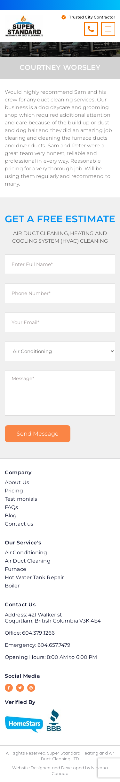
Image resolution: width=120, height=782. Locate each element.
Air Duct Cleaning (28, 561)
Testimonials (21, 499)
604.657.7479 (53, 645)
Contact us (19, 524)
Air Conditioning (26, 553)
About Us (17, 482)
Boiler (12, 586)
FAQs (11, 507)
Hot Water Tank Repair (34, 577)
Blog (11, 516)
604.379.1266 (91, 29)
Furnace (15, 569)
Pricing (14, 491)
